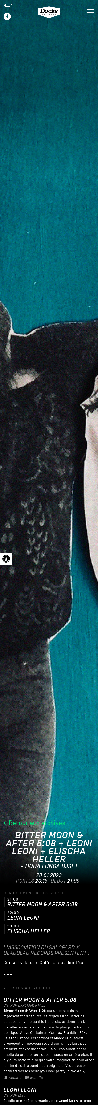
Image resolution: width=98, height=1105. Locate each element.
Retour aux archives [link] (34, 823)
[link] (6, 559)
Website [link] (12, 1078)
